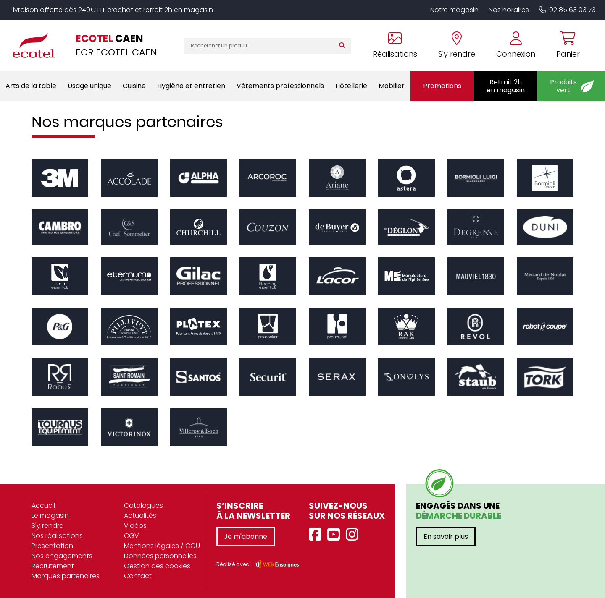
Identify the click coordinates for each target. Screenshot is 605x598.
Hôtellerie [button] (351, 86)
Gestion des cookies (157, 566)
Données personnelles (160, 556)
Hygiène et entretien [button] (191, 86)
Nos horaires (509, 10)
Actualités (140, 515)
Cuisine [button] (134, 86)
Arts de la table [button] (30, 86)
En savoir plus (446, 536)
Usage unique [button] (89, 86)
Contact (138, 576)
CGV (131, 536)
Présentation (52, 546)
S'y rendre (47, 525)
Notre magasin (454, 10)
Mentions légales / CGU (162, 546)
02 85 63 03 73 (567, 10)
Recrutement (53, 566)
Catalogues (143, 505)
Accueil (43, 505)
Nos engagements (62, 556)
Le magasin (50, 515)
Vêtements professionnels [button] (280, 86)
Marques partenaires (66, 576)
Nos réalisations (57, 536)
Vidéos (135, 525)
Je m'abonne (245, 536)
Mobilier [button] (392, 86)
